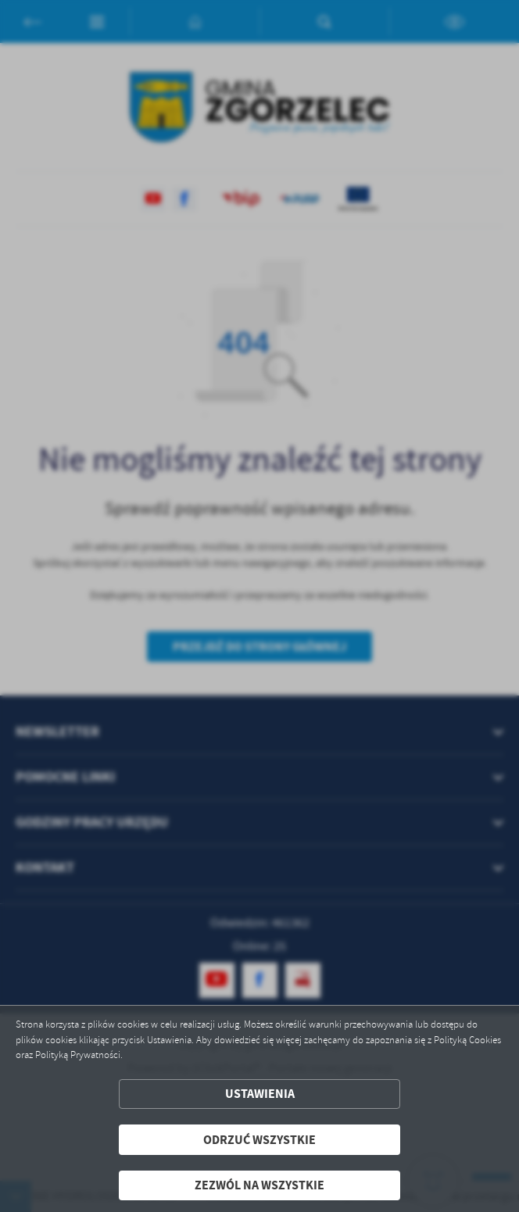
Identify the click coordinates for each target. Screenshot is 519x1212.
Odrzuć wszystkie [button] (259, 1140)
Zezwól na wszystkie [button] (259, 1185)
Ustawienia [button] (260, 1093)
